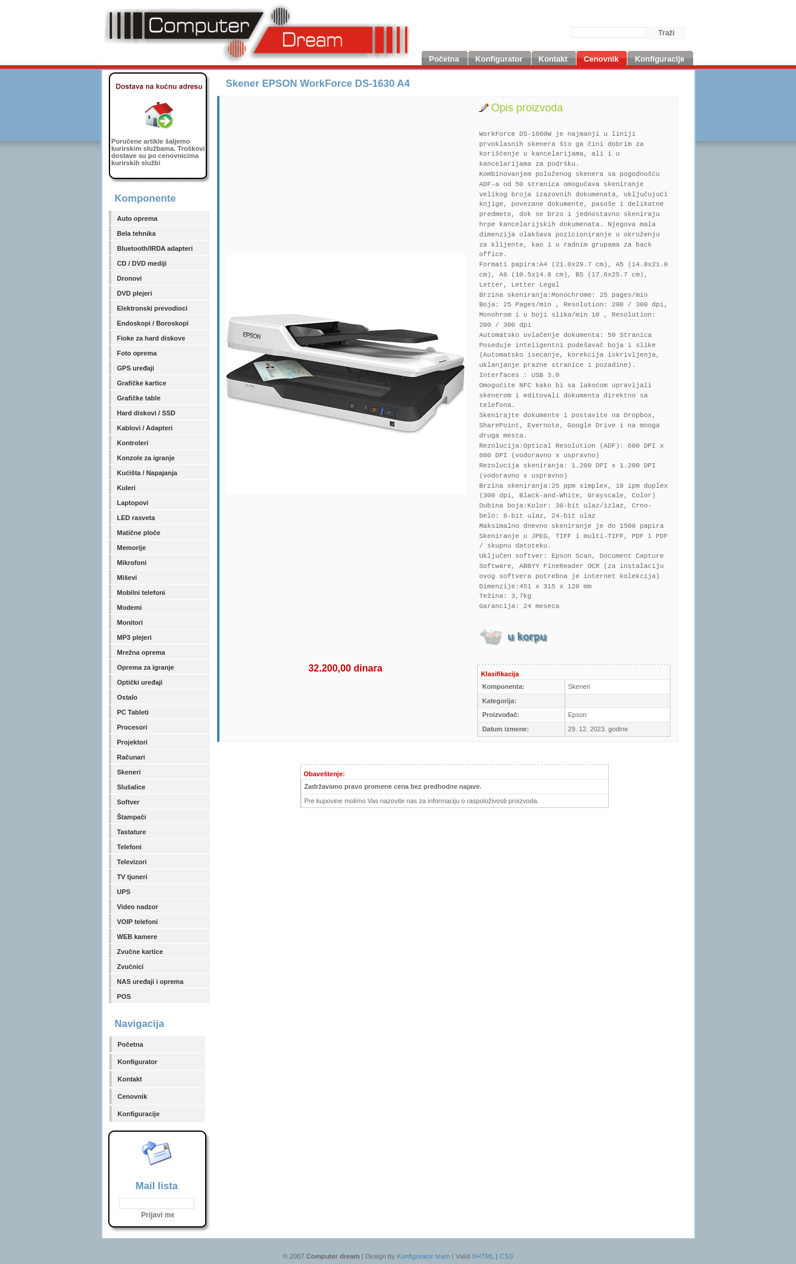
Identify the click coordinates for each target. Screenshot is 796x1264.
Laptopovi (133, 502)
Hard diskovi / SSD (146, 413)
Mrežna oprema (141, 652)
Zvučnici (130, 966)
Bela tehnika (136, 233)
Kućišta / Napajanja (147, 472)
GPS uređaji (135, 368)
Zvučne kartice (140, 951)
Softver (128, 802)
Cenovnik (133, 1096)
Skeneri (129, 772)
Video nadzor (137, 906)
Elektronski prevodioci (152, 308)
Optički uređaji (140, 682)
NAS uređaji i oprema (150, 981)
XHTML (483, 1256)
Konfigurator (138, 1061)
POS (124, 996)
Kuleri (126, 487)
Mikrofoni (132, 562)
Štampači (132, 817)
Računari (131, 757)
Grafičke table (139, 398)
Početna (131, 1044)
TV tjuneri (132, 876)
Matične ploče (139, 532)
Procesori (132, 727)
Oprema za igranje (145, 667)
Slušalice (131, 787)
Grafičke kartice (142, 383)
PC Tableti (133, 712)
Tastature (132, 831)
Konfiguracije (139, 1113)
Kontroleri (133, 442)
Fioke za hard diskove (151, 338)
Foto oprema (137, 353)
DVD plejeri (135, 293)
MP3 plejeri (134, 637)
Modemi (129, 607)
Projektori (132, 742)
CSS (506, 1256)
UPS (124, 891)
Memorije (131, 547)
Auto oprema (137, 218)
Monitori (130, 622)
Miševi (127, 577)
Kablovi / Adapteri (145, 428)
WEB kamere (137, 936)
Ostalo (127, 697)
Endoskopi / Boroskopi (153, 323)
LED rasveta (136, 517)
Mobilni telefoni (141, 592)
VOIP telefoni (137, 921)
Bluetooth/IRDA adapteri (155, 248)
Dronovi (129, 278)
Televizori (132, 861)
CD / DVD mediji (142, 263)
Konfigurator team (423, 1256)
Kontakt (130, 1079)
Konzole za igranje (146, 457)
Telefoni (129, 846)
